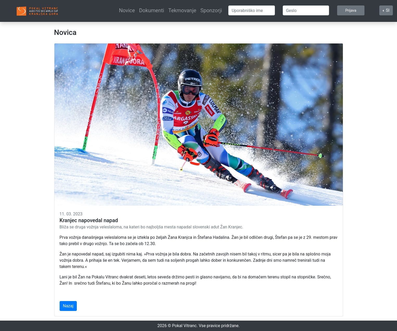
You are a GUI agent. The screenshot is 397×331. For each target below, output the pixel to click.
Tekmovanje (182, 10)
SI (387, 10)
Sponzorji (211, 10)
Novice (127, 10)
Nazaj (68, 305)
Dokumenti (151, 10)
